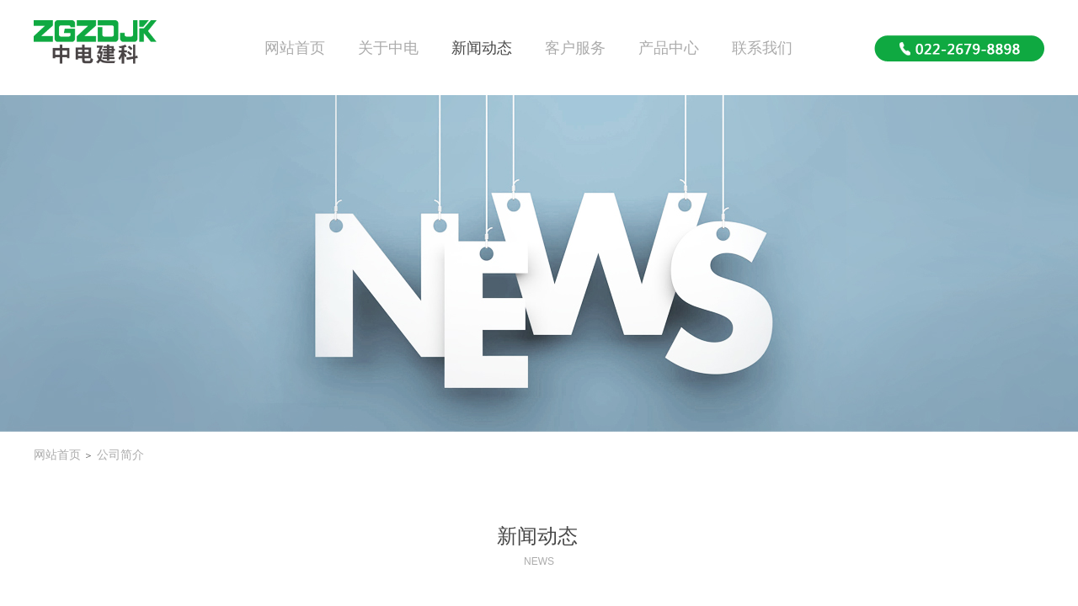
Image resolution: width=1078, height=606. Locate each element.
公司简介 (120, 455)
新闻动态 (481, 48)
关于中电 (388, 48)
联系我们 (762, 48)
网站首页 (294, 48)
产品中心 (668, 48)
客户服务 (575, 48)
